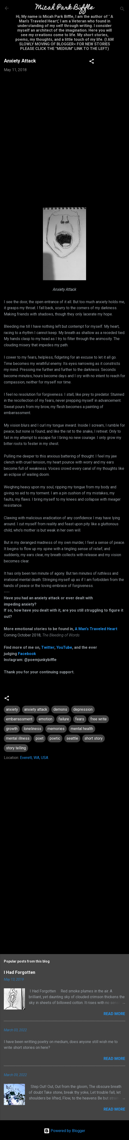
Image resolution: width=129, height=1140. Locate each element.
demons (60, 709)
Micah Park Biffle (65, 8)
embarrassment (19, 719)
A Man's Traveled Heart (96, 629)
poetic (55, 738)
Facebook (27, 653)
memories (55, 728)
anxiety (12, 709)
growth (12, 728)
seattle (72, 738)
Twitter (47, 647)
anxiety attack (35, 709)
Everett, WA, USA (34, 757)
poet (39, 738)
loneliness (32, 728)
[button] (91, 62)
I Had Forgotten (19, 972)
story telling (16, 748)
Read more (114, 1013)
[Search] (122, 9)
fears (79, 719)
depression (83, 709)
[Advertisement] (64, 908)
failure (64, 719)
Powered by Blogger (64, 1130)
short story (93, 738)
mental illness (17, 738)
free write (98, 719)
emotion (45, 719)
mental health (82, 728)
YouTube (64, 647)
